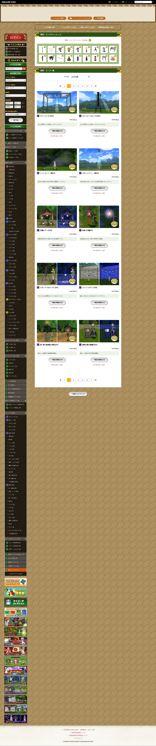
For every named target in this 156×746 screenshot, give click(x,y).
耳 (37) (10, 306)
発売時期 (8, 100)
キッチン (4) (12, 468)
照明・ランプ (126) (14, 462)
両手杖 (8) (11, 182)
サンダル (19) (12, 296)
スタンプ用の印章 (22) (14, 389)
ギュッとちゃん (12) (14, 322)
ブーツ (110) (12, 286)
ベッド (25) (12, 442)
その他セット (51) (13, 157)
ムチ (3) (11, 199)
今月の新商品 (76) (13, 48)
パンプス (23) (12, 293)
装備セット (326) (13, 151)
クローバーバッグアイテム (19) (13, 130)
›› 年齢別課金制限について (78, 732)
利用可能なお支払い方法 (106, 27)
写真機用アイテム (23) (14, 396)
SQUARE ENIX (9, 2)
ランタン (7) (12, 335)
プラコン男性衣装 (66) (15, 542)
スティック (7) (12, 179)
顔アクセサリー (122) (14, 299)
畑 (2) (10, 524)
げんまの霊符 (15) (13, 558)
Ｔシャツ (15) (12, 254)
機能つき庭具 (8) (13, 520)
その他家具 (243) (13, 481)
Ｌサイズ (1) (12, 429)
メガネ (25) (12, 302)
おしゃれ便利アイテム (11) (16, 138)
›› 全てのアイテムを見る (15, 573)
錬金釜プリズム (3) (13, 562)
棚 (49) (10, 439)
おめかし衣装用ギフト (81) (12, 400)
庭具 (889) (11, 485)
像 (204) (11, 472)
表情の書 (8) (11, 392)
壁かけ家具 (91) (13, 475)
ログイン (15, 37)
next (95, 86)
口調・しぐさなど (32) (15, 549)
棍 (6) (10, 192)
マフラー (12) (12, 325)
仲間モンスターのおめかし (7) (16, 554)
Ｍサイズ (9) (12, 426)
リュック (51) (12, 319)
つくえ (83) (12, 446)
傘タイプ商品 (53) (13, 328)
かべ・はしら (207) (14, 459)
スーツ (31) (12, 244)
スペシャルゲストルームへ (15, 30)
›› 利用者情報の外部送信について (78, 735)
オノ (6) (11, 189)
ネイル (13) (12, 280)
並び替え (67, 76)
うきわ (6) (11, 332)
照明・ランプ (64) (13, 491)
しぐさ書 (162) (12, 381)
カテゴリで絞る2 (10, 85)
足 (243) (11, 283)
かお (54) (11, 309)
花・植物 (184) (13, 488)
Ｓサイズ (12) (12, 423)
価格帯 (7, 92)
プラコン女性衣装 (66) (15, 546)
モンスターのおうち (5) (15, 530)
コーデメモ (146, 14)
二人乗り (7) (12, 347)
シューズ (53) (12, 289)
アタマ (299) (12, 221)
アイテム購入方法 (49, 27)
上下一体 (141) (13, 237)
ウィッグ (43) (12, 224)
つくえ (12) (12, 504)
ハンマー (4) (12, 205)
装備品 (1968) (9, 162)
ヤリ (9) (11, 186)
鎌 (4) (10, 215)
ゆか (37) (11, 511)
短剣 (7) (11, 176)
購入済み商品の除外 (11, 111)
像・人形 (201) (13, 498)
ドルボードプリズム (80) (11, 340)
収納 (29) (11, 436)
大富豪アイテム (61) (13, 566)
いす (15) (11, 507)
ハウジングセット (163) (15, 154)
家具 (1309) (12, 433)
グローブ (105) (13, 276)
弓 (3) (10, 212)
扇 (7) (10, 202)
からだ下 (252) (13, 260)
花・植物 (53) (12, 478)
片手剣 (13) (12, 169)
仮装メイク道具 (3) (13, 143)
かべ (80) (11, 514)
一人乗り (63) (12, 344)
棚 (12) (10, 501)
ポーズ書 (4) (11, 385)
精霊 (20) (11, 369)
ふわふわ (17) (12, 315)
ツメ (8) (11, 195)
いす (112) (11, 449)
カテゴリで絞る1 (10, 77)
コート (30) (12, 250)
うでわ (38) (12, 273)
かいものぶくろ (146, 10)
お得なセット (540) (10, 147)
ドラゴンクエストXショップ (78, 10)
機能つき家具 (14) (13, 465)
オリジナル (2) (12, 376)
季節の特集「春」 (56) (14, 54)
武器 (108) (11, 166)
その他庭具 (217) (13, 533)
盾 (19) (10, 218)
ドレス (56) (12, 241)
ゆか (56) (11, 455)
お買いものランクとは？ (87, 27)
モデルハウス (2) (13, 416)
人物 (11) (11, 363)
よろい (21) (12, 247)
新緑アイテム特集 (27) (14, 51)
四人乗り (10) (12, 350)
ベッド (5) (11, 494)
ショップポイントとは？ (69, 27)
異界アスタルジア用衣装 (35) (16, 404)
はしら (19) (12, 517)
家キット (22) (12, 420)
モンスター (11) (13, 366)
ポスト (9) (11, 527)
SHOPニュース (146, 18)
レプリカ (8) (12, 359)
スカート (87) (12, 267)
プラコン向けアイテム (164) (12, 538)
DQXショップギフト (13, 570)
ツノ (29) (11, 228)
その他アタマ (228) (14, 231)
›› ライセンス (78, 738)
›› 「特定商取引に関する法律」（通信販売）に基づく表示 (78, 730)
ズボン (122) (12, 263)
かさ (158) (11, 312)
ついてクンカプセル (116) (12, 356)
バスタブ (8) (12, 452)
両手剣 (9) (11, 173)
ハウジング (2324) (10, 413)
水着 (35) (11, 257)
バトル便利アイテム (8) (15, 134)
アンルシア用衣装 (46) (15, 407)
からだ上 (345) (13, 234)
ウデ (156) (11, 270)
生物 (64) (11, 372)
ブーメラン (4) (12, 208)
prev (60, 86)
